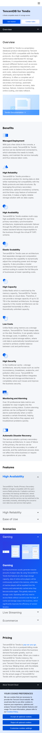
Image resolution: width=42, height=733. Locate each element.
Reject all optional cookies (21, 722)
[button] (21, 476)
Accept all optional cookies (21, 717)
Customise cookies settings (21, 728)
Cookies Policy (12, 712)
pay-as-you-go (29, 645)
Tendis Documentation (15, 112)
